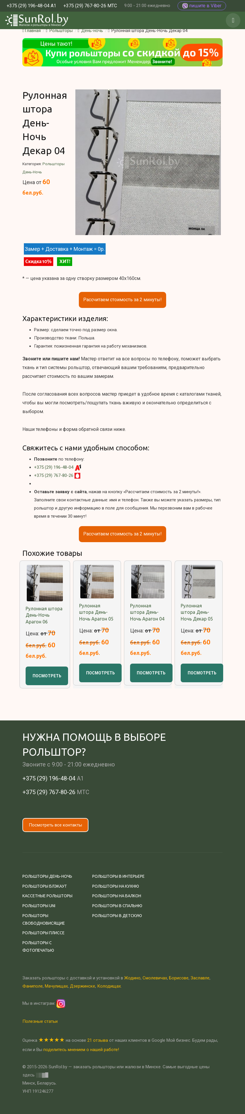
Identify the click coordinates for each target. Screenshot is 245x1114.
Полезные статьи (40, 1021)
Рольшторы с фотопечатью (38, 946)
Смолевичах (155, 978)
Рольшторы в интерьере (118, 876)
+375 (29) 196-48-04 (53, 467)
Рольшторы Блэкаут (44, 886)
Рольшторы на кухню (115, 886)
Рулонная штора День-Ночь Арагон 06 (44, 615)
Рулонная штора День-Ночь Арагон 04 (147, 612)
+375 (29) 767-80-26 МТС (90, 5)
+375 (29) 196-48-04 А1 (31, 5)
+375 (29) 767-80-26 (53, 475)
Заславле (200, 978)
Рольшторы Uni (38, 905)
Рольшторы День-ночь (47, 876)
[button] (233, 20)
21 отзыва (97, 1040)
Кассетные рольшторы (47, 895)
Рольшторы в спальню (117, 905)
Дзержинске (82, 986)
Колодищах (109, 986)
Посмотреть (47, 676)
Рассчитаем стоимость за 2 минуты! (122, 299)
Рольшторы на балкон (116, 895)
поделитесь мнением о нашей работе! (81, 1049)
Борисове (179, 978)
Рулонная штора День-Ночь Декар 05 (197, 612)
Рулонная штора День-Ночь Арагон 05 (96, 612)
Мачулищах (56, 986)
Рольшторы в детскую (117, 915)
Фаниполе (32, 986)
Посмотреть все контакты (55, 825)
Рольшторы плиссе (43, 932)
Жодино (132, 978)
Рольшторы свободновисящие (43, 919)
